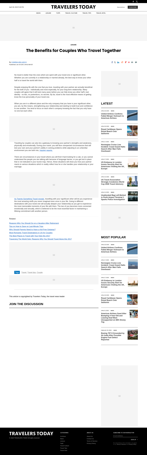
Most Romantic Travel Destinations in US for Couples (30, 233)
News (112, 111)
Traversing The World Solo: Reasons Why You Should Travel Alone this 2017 (40, 239)
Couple (40, 272)
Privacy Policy (91, 443)
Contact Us (90, 438)
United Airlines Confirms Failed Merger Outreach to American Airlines (112, 116)
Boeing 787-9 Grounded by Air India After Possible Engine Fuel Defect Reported (112, 336)
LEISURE (48, 13)
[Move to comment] (136, 62)
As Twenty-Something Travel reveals (29, 199)
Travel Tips (63, 448)
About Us (90, 436)
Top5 (61, 443)
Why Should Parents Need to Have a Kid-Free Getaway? (32, 230)
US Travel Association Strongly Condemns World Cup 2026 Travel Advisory (112, 182)
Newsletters (121, 7)
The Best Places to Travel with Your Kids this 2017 (29, 236)
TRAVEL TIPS (86, 13)
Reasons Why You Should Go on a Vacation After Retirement (34, 223)
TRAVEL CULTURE (71, 13)
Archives (63, 436)
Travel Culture (64, 446)
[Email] (132, 62)
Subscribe (133, 7)
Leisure (73, 45)
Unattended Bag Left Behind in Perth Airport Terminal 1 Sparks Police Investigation (113, 197)
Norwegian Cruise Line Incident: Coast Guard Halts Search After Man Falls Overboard (113, 148)
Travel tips (31, 272)
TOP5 (58, 13)
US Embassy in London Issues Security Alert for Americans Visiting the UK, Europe (113, 165)
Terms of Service (92, 441)
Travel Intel (63, 450)
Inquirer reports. (46, 150)
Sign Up (133, 440)
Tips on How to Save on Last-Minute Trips (26, 226)
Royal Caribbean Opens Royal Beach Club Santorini (111, 131)
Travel (23, 272)
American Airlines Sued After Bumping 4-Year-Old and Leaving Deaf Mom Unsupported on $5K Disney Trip (113, 317)
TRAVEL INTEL (101, 13)
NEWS (38, 13)
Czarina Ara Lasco (19, 62)
